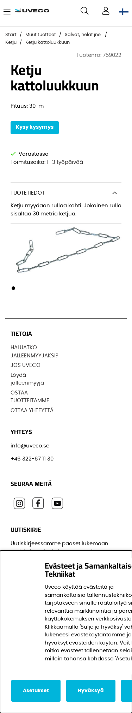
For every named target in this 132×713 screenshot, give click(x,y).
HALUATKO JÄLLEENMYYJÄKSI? (34, 351)
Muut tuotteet (40, 34)
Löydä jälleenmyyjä (27, 379)
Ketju (11, 42)
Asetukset (36, 690)
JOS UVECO (25, 365)
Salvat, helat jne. (83, 34)
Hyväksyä (91, 690)
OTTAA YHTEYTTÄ (32, 410)
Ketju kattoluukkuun (47, 42)
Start (11, 34)
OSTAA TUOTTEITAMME (30, 397)
